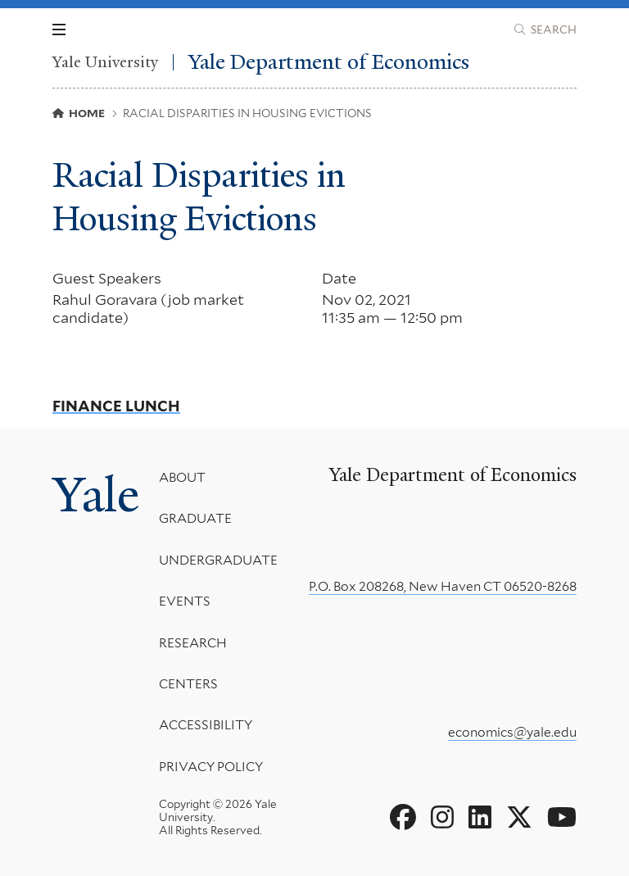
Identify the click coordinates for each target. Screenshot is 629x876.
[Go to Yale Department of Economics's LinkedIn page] (479, 818)
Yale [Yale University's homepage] (95, 495)
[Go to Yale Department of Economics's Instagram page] (442, 818)
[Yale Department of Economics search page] (545, 29)
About (182, 477)
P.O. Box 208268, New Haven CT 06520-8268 (443, 586)
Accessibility (205, 725)
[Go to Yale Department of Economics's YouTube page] (562, 818)
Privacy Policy (211, 766)
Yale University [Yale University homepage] (105, 62)
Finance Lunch (116, 406)
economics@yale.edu (512, 732)
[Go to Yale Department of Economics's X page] (519, 818)
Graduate (195, 518)
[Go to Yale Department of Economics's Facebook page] (403, 818)
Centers (188, 684)
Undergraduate (218, 560)
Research (193, 642)
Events (184, 601)
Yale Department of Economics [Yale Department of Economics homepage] (328, 62)
